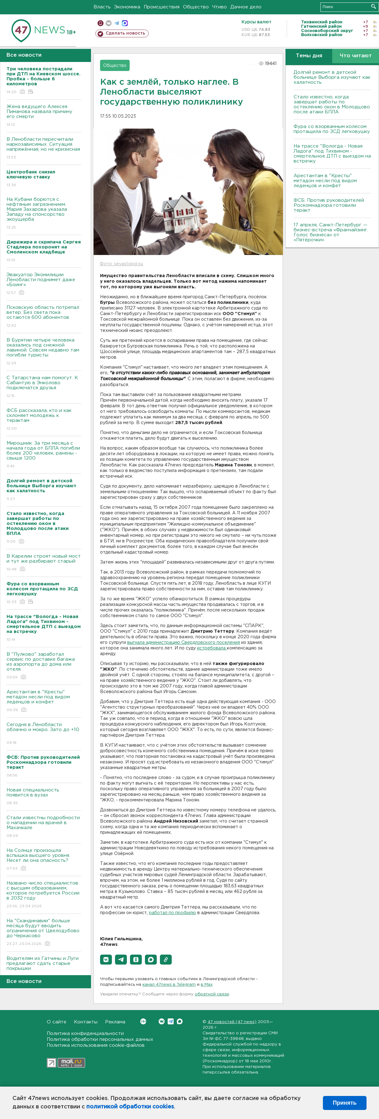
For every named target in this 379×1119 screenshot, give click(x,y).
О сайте (56, 1022)
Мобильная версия (100, 23)
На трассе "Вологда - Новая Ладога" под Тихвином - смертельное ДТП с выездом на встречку (332, 153)
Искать (373, 6)
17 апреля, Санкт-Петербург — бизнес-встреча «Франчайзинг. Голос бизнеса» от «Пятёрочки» (331, 232)
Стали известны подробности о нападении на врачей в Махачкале (44, 827)
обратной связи (212, 994)
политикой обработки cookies (130, 1106)
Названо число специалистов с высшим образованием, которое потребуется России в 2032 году (44, 895)
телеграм (117, 23)
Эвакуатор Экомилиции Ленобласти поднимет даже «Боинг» (44, 284)
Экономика (127, 7)
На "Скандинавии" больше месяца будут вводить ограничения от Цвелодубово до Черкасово (44, 933)
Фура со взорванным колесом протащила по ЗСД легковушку (332, 129)
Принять (345, 1103)
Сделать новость (125, 33)
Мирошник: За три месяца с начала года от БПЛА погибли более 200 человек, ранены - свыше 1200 (44, 455)
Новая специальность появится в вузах (44, 797)
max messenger (125, 23)
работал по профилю (172, 913)
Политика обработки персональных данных (100, 1039)
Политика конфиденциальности (85, 1034)
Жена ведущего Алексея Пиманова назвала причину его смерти (44, 116)
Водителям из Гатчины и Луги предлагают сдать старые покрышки (44, 967)
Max (180, 1021)
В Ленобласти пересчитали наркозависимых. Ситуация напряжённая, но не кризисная (44, 148)
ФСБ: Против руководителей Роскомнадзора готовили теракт (329, 205)
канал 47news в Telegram (169, 984)
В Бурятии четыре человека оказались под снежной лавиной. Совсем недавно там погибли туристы (44, 352)
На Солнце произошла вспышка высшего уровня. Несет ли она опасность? (44, 859)
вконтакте (109, 23)
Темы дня (309, 56)
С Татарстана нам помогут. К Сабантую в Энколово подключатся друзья (44, 387)
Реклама (115, 1022)
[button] (106, 960)
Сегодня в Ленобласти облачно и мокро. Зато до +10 (44, 734)
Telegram (171, 1021)
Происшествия (162, 7)
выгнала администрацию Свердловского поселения (183, 642)
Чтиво (219, 7)
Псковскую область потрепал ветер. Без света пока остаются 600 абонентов (44, 316)
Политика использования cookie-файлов (96, 1045)
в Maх (207, 984)
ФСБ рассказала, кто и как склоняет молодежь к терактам (44, 419)
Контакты (86, 1022)
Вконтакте (143, 1021)
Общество (196, 7)
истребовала (212, 648)
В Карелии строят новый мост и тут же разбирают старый (44, 563)
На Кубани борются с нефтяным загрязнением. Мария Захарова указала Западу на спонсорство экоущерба (44, 213)
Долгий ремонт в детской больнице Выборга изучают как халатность (332, 77)
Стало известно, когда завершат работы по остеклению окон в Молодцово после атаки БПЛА (332, 104)
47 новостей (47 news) (232, 1022)
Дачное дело (245, 7)
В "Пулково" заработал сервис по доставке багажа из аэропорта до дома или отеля (44, 666)
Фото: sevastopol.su (121, 264)
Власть (102, 7)
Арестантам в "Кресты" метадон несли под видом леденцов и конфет (44, 701)
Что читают (356, 56)
